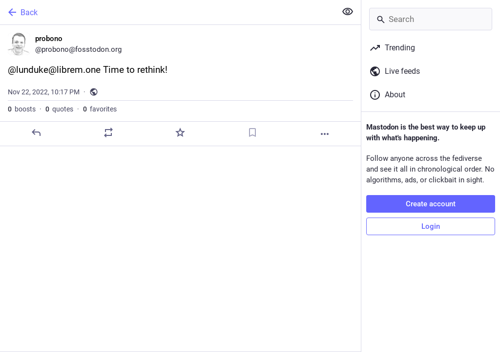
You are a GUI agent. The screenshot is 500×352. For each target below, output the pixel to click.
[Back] (167, 12)
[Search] (430, 19)
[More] (325, 134)
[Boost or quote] (108, 132)
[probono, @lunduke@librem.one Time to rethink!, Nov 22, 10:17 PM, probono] (180, 85)
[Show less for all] (347, 11)
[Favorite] (180, 132)
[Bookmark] (252, 132)
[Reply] (36, 132)
